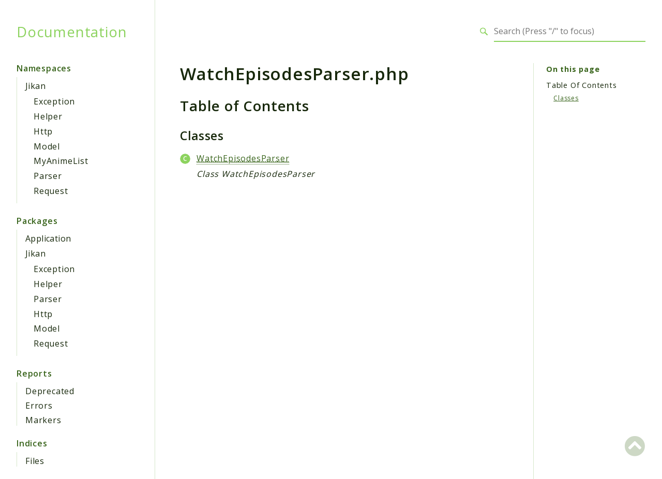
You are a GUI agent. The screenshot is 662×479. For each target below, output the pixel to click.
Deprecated (49, 391)
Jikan (35, 86)
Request (51, 191)
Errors (39, 405)
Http (43, 131)
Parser (48, 176)
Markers (43, 420)
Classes (566, 98)
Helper (48, 116)
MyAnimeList (61, 161)
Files (34, 461)
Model (47, 146)
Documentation (72, 31)
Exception (54, 101)
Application (48, 238)
